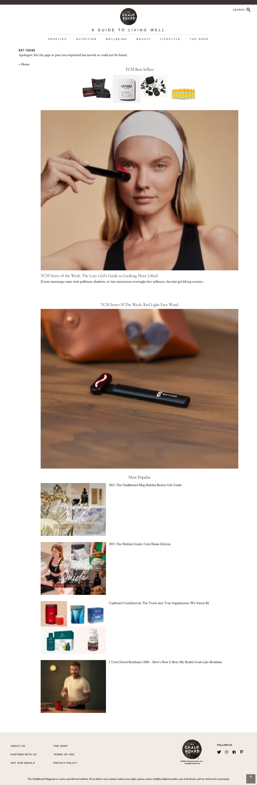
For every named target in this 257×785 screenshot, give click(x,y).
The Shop (199, 39)
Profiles (57, 39)
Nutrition (86, 39)
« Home (24, 64)
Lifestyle (170, 39)
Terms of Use (64, 754)
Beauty (144, 39)
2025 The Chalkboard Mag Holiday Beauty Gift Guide (145, 485)
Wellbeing (116, 39)
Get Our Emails (23, 762)
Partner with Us (24, 754)
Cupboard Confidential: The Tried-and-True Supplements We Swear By (159, 603)
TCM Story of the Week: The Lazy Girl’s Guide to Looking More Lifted (99, 275)
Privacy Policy (65, 762)
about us (18, 746)
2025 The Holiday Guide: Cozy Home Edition (140, 544)
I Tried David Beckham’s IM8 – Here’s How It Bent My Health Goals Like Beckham (165, 662)
